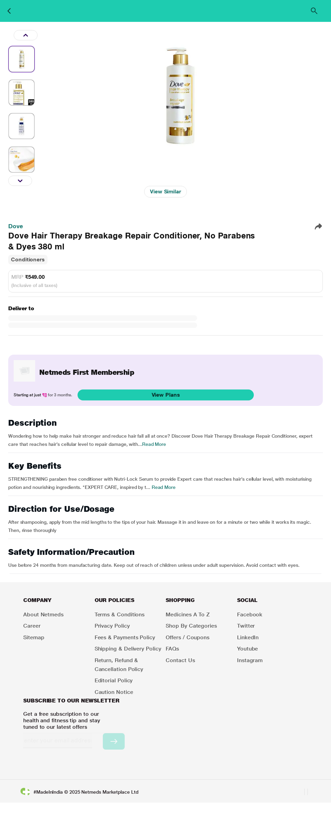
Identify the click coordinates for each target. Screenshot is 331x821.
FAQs (172, 648)
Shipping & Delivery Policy (128, 648)
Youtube (247, 648)
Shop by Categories (191, 625)
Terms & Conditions (120, 614)
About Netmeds (43, 614)
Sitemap (33, 637)
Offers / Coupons (187, 637)
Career (32, 625)
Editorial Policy (114, 680)
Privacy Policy (112, 625)
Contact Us (180, 660)
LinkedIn (248, 637)
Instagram (250, 660)
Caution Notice (114, 692)
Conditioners (28, 259)
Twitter (246, 625)
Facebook (249, 614)
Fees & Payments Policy (125, 637)
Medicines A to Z (188, 614)
